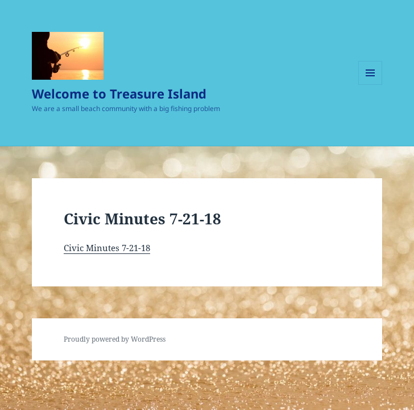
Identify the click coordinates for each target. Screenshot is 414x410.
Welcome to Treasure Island (119, 93)
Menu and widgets (370, 84)
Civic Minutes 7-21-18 (107, 247)
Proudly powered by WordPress (114, 339)
